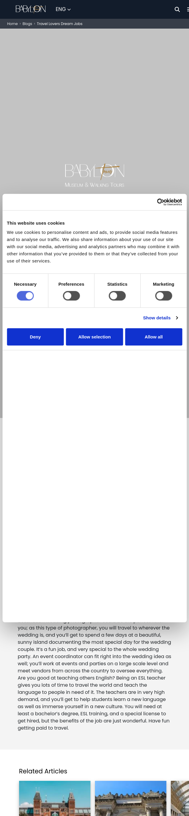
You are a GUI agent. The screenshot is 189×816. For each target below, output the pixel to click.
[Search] (177, 9)
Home (12, 23)
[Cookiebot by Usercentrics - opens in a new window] (156, 213)
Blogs (27, 23)
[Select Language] (63, 9)
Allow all (154, 348)
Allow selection (94, 348)
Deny (35, 348)
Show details (157, 329)
